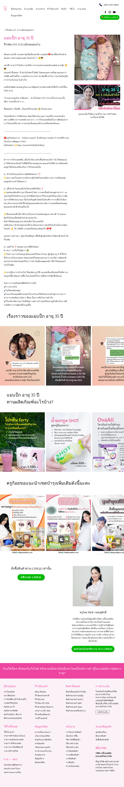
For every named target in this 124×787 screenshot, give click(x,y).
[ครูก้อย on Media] (15, 710)
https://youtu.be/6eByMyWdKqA (31, 145)
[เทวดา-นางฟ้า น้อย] (46, 711)
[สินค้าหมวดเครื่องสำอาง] (79, 711)
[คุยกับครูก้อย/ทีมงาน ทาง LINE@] (92, 649)
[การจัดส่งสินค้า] (77, 751)
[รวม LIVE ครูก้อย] (15, 751)
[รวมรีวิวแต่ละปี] (46, 718)
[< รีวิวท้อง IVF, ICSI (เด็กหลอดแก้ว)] (19, 30)
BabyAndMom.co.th (80, 625)
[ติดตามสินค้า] (107, 736)
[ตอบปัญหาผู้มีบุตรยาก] (15, 765)
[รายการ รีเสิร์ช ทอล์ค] (15, 743)
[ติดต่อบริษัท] (46, 762)
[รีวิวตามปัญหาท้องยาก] (46, 707)
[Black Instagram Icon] (109, 12)
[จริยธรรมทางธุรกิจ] (46, 747)
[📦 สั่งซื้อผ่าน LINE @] (109, 17)
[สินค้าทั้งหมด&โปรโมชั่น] (79, 692)
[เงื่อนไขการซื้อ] (77, 736)
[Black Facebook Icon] (105, 12)
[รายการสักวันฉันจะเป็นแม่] (15, 736)
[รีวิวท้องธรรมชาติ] (46, 695)
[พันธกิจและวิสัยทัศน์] (46, 740)
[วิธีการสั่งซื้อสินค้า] (77, 740)
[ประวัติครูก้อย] (15, 695)
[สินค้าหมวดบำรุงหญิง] (79, 695)
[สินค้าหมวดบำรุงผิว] (79, 703)
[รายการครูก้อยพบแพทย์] (15, 739)
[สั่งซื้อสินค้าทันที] (107, 740)
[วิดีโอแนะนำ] (15, 732)
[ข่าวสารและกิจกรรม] (46, 751)
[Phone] (100, 4)
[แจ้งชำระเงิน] (103, 712)
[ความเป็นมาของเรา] (46, 732)
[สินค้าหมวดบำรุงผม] (79, 707)
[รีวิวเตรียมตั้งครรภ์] (46, 714)
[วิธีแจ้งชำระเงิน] (77, 747)
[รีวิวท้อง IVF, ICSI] (46, 703)
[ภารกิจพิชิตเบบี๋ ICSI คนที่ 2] (15, 699)
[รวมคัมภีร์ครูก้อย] (15, 703)
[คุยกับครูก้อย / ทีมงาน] (15, 714)
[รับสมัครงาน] (46, 755)
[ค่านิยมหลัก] (46, 743)
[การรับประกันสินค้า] (77, 732)
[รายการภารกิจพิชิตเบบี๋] (15, 747)
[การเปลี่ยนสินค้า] (77, 755)
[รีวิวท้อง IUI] (46, 699)
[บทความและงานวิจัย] (15, 772)
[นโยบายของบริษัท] (46, 736)
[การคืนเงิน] (77, 762)
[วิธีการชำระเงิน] (77, 743)
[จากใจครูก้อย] (15, 692)
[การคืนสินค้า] (77, 759)
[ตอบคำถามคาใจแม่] (15, 768)
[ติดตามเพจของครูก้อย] (15, 718)
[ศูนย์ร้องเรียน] (107, 732)
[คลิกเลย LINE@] (31, 577)
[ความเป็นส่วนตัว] (77, 766)
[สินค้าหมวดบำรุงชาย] (79, 699)
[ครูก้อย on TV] (15, 707)
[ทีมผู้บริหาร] (46, 759)
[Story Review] (46, 692)
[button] (16, 9)
